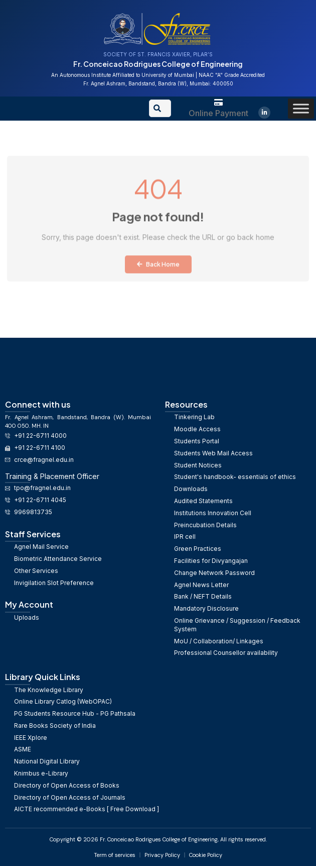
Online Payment (218, 113)
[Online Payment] (218, 102)
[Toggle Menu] (301, 108)
